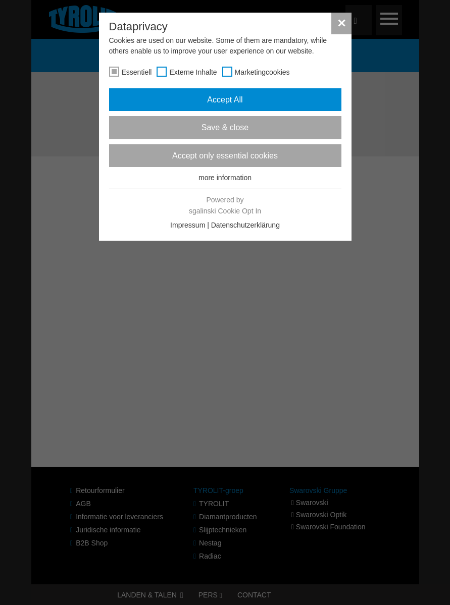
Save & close (225, 127)
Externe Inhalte (193, 72)
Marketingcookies (262, 72)
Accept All (224, 99)
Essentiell (137, 72)
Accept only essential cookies (225, 155)
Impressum (187, 225)
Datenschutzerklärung (245, 225)
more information (225, 178)
